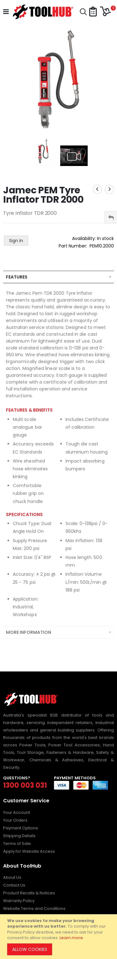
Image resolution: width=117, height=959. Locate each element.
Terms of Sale (17, 843)
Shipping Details (19, 836)
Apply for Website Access (29, 851)
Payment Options (20, 828)
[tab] (58, 277)
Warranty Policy (19, 901)
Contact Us (14, 885)
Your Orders (15, 820)
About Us (12, 877)
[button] (93, 12)
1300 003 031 (25, 785)
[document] (59, 936)
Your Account (16, 812)
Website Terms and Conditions (34, 908)
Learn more (71, 938)
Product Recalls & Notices (29, 893)
